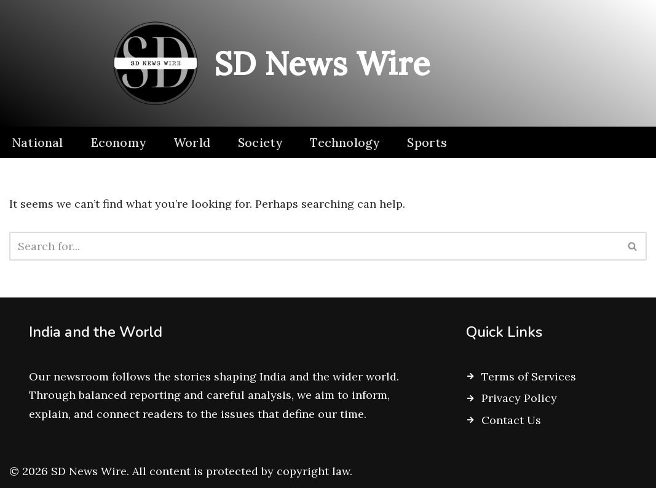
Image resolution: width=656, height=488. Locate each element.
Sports (427, 142)
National (37, 142)
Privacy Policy (519, 398)
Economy (118, 142)
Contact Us (511, 420)
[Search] (314, 246)
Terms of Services (528, 376)
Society (260, 142)
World (191, 142)
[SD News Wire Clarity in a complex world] (266, 63)
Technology (344, 142)
